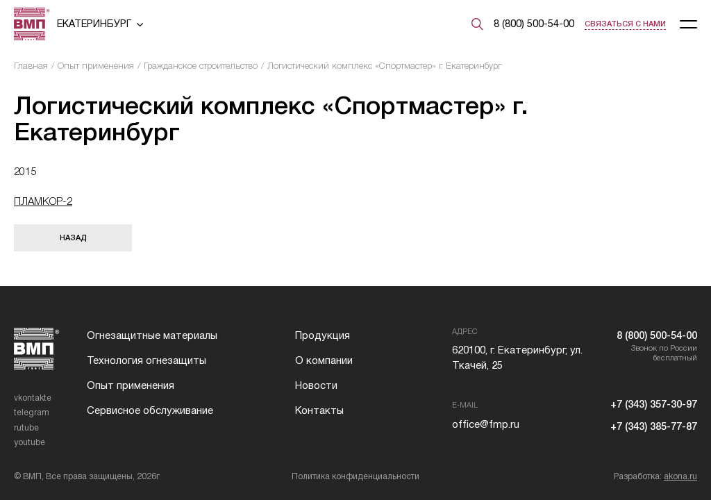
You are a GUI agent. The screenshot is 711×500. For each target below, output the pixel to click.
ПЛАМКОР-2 (43, 201)
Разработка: (655, 476)
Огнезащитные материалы (152, 335)
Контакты (319, 410)
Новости (316, 385)
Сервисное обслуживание (150, 410)
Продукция (322, 335)
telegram (31, 412)
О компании (324, 360)
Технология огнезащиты (146, 360)
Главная (31, 65)
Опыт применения (96, 65)
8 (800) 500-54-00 (534, 23)
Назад (73, 237)
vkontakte (32, 398)
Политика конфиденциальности (355, 476)
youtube (29, 442)
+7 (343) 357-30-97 (653, 404)
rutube (26, 428)
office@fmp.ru (485, 424)
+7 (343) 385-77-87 (653, 426)
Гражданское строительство (201, 65)
